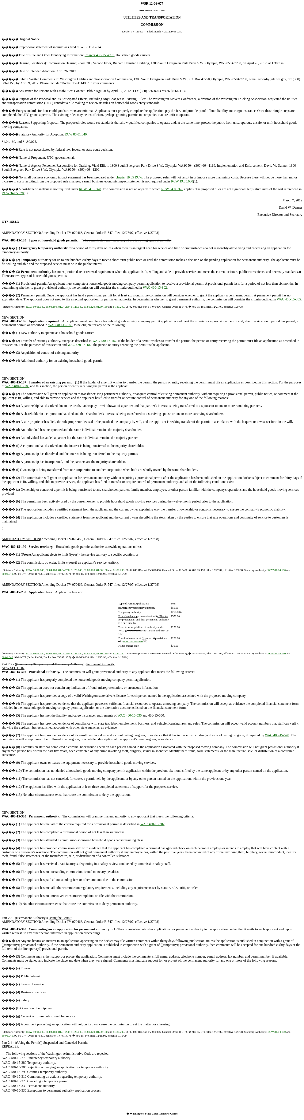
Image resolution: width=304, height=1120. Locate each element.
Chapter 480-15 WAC (99, 55)
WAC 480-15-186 (17, 386)
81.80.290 (118, 306)
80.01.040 (7, 573)
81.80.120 (89, 306)
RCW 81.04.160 (276, 570)
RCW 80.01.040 (76, 134)
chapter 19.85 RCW (128, 177)
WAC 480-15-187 (104, 341)
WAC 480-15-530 (130, 715)
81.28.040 (76, 306)
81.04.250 (63, 306)
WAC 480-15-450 (133, 641)
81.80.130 (101, 306)
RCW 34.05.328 (90, 189)
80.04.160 (51, 306)
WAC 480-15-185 (60, 325)
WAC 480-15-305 (289, 299)
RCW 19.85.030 (182, 181)
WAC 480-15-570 (277, 735)
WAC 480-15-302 (155, 287)
